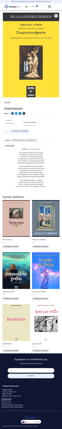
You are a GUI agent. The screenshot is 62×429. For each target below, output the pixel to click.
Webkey (36, 426)
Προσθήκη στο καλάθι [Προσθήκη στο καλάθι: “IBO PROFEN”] (11, 351)
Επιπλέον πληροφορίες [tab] (19, 140)
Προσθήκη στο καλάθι (19, 131)
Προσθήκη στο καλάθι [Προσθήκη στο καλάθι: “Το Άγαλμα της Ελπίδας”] (40, 299)
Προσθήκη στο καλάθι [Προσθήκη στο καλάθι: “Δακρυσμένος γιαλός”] (11, 299)
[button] (26, 6)
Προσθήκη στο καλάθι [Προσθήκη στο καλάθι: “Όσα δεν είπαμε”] (11, 246)
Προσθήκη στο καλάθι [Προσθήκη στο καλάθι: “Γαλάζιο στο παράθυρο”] (40, 246)
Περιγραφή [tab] (8, 140)
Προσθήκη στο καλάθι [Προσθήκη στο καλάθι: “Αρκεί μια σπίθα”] (40, 351)
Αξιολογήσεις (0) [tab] (31, 140)
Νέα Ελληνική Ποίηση (29, 122)
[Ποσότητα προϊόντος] (6, 131)
